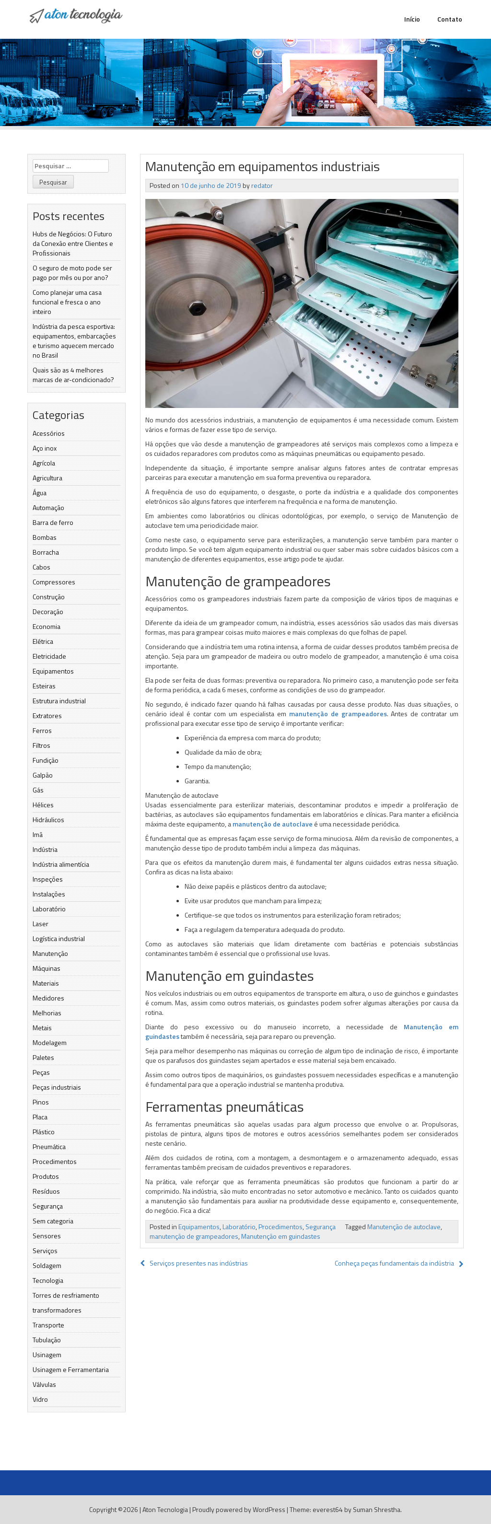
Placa (40, 1117)
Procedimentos (55, 1161)
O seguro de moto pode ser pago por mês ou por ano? (72, 272)
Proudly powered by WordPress (238, 1509)
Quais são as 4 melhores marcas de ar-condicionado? (73, 374)
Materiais (46, 983)
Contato (449, 19)
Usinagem (47, 1354)
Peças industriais (57, 1087)
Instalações (49, 894)
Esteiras (44, 686)
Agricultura (47, 478)
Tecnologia (48, 1280)
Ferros (42, 730)
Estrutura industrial (59, 701)
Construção (49, 597)
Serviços (45, 1250)
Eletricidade (49, 656)
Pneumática (49, 1146)
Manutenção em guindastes (280, 1236)
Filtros (41, 745)
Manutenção (50, 953)
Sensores (47, 1236)
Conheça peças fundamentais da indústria (394, 1263)
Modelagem (50, 1042)
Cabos (41, 567)
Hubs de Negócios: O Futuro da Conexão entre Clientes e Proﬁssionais (73, 243)
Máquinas (46, 968)
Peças (41, 1072)
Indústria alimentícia (61, 864)
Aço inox (45, 448)
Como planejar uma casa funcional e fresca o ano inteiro (67, 301)
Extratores (47, 715)
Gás (38, 790)
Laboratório (49, 909)
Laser (40, 924)
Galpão (43, 775)
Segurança (48, 1206)
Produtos (46, 1176)
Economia (46, 626)
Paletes (43, 1057)
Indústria (45, 849)
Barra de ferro (53, 522)
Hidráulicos (48, 819)
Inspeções (48, 879)
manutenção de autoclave (273, 824)
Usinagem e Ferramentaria (71, 1369)
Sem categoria (53, 1221)
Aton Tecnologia (165, 1509)
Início (412, 19)
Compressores (54, 582)
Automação (48, 507)
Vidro (40, 1399)
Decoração (48, 611)
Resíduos (46, 1191)
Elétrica (43, 641)
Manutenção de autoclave (404, 1227)
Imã (38, 834)
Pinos (41, 1102)
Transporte (48, 1325)
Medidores (48, 998)
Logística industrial (59, 938)
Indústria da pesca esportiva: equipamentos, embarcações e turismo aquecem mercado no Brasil (74, 340)
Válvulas (44, 1384)
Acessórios (49, 433)
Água (40, 493)
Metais (42, 1028)
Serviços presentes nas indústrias (194, 1263)
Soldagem (47, 1265)
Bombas (45, 537)
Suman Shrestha (376, 1509)
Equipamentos (53, 671)
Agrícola (44, 463)
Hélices (43, 805)
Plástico (44, 1132)
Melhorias (47, 1013)
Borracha (46, 552)
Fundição (45, 760)
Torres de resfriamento (66, 1295)
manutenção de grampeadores (338, 714)
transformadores (57, 1310)
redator (262, 185)
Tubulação (47, 1340)
